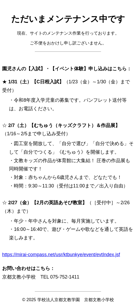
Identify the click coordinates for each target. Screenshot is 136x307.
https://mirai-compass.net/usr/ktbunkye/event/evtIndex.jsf (61, 254)
